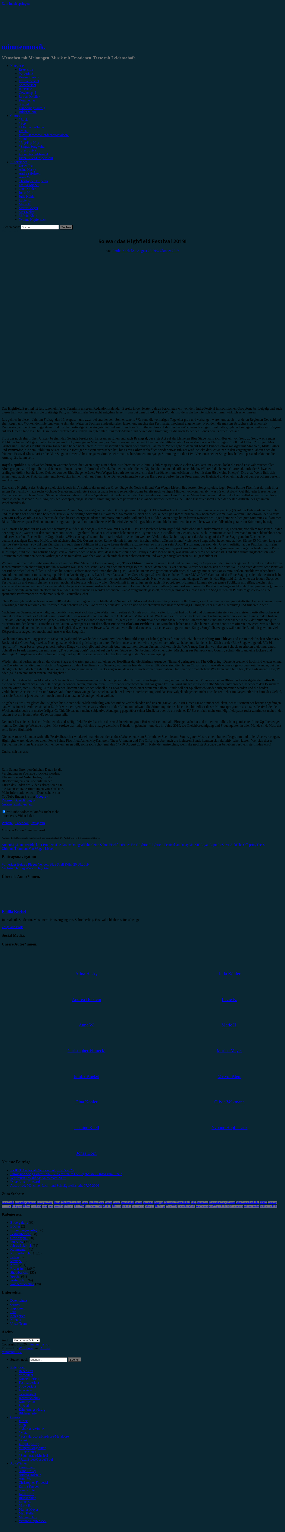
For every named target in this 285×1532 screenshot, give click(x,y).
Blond (85, 1202)
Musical (107, 1206)
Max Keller (26, 212)
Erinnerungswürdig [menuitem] (32, 1409)
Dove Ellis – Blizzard (25, 1182)
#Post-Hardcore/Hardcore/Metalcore (44, 135)
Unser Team (27, 166)
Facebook (22, 823)
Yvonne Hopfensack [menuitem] (32, 1521)
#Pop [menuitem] (22, 1425)
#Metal (23, 131)
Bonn (101, 1202)
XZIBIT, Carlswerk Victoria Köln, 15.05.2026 (41, 1170)
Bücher (15, 1226)
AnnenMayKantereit (16, 845)
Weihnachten (236, 1206)
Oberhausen (138, 1206)
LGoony (68, 1206)
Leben (14, 1257)
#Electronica (27, 150)
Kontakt (15, 1320)
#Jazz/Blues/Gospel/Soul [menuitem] (36, 1459)
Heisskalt (6, 1206)
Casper (108, 1202)
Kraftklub (36, 1206)
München (116, 1206)
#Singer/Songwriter (32, 146)
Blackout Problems (43, 845)
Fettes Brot (129, 845)
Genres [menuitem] (15, 1417)
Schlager (149, 1206)
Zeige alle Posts (12, 927)
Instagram (38, 823)
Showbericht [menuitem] (27, 1386)
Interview (25, 89)
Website (7, 823)
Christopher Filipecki (33, 181)
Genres (15, 116)
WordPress (26, 1348)
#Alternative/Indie (31, 127)
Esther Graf (203, 1202)
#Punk (23, 139)
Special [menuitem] (24, 1405)
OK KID (195, 845)
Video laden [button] (26, 815)
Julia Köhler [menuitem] (27, 1498)
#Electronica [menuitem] (27, 1452)
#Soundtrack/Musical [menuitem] (33, 1455)
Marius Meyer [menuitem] (28, 1509)
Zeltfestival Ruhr (268, 1206)
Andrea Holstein (30, 173)
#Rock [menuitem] (23, 1421)
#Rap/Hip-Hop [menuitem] (29, 1444)
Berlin (57, 1202)
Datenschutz (18, 1300)
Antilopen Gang (45, 1202)
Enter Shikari (183, 1202)
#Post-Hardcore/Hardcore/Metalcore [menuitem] (44, 1436)
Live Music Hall (93, 1206)
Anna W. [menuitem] (25, 1479)
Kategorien (17, 66)
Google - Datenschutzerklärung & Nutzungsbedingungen (25, 800)
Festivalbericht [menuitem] (29, 1382)
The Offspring (246, 845)
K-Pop (26, 1206)
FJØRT (263, 1202)
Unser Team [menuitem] (27, 1467)
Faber (87, 845)
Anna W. (25, 177)
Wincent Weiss (251, 1206)
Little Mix (79, 1206)
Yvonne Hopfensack (32, 219)
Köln (44, 1206)
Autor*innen (19, 162)
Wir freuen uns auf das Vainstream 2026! (38, 1178)
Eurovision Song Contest (222, 1202)
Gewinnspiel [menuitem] (27, 1394)
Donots (138, 1202)
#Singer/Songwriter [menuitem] (32, 1448)
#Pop (22, 123)
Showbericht (27, 85)
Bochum (93, 1202)
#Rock (23, 119)
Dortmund (148, 1202)
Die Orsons (63, 845)
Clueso (116, 1202)
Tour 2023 (171, 1206)
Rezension (26, 69)
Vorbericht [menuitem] (26, 1375)
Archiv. (7, 1340)
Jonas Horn (26, 192)
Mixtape (16, 1261)
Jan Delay (182, 845)
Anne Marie (8, 1202)
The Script (160, 1206)
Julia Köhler (27, 196)
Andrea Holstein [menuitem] (30, 1475)
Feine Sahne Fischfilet (106, 845)
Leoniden (58, 1206)
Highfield (143, 845)
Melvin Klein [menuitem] (28, 1517)
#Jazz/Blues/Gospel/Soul (36, 158)
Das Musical (127, 1202)
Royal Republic (211, 845)
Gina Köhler (27, 189)
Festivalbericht (29, 81)
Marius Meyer (28, 208)
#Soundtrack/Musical (33, 154)
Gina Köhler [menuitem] (27, 1490)
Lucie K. (25, 200)
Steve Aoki (229, 845)
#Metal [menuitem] (23, 1432)
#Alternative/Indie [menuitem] (31, 1429)
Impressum (17, 1308)
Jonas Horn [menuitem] (26, 1494)
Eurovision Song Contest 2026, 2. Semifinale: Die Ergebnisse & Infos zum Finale (66, 1174)
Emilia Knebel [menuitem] (29, 1486)
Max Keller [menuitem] (26, 1513)
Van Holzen (202, 1206)
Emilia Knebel (29, 185)
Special (24, 104)
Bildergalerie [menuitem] (28, 1413)
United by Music (186, 1206)
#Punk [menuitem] (23, 1440)
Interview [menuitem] (25, 1390)
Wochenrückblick (22, 1284)
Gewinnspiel (27, 92)
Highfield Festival (162, 845)
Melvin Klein (28, 216)
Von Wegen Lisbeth (42, 848)
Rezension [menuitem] (26, 1371)
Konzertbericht (29, 77)
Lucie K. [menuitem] (25, 1502)
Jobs (13, 1312)
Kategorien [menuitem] (17, 1367)
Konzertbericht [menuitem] (29, 1379)
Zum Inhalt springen (16, 3)
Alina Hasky (27, 169)
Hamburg (272, 1202)
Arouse (45, 1348)
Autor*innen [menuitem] (19, 1463)
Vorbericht (26, 73)
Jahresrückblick (29, 96)
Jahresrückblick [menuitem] (29, 1398)
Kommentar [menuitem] (27, 1402)
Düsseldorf (170, 1202)
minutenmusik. (24, 47)
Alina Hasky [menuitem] (27, 1471)
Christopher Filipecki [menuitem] (33, 1482)
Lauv (50, 1206)
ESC (193, 1202)
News (14, 1265)
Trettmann (22, 848)
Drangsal (77, 845)
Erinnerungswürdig (32, 108)
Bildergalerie (28, 112)
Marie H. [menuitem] (25, 1505)
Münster (126, 1206)
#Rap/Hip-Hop (29, 142)
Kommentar (27, 100)
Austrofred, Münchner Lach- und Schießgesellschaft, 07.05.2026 (54, 1185)
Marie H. (25, 204)
